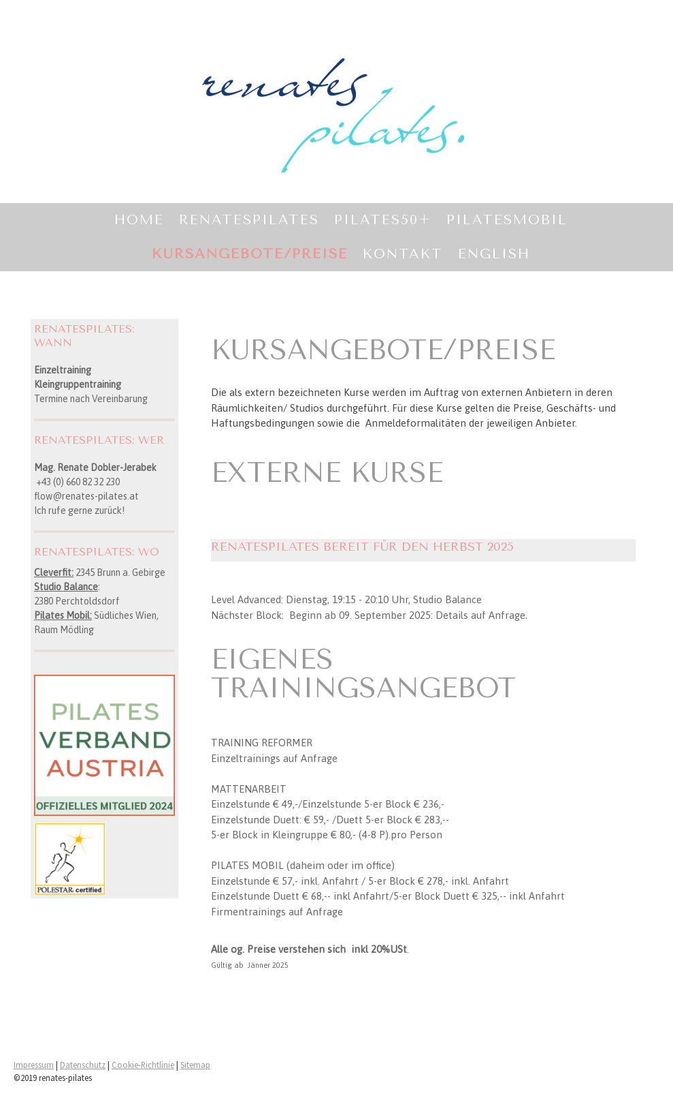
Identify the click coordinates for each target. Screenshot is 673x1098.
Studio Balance (66, 586)
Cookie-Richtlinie (143, 1064)
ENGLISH (494, 254)
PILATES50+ (382, 220)
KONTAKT (403, 254)
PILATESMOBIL (507, 220)
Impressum (34, 1064)
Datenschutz (82, 1064)
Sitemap (195, 1064)
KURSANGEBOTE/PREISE (250, 254)
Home (139, 220)
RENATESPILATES (249, 220)
